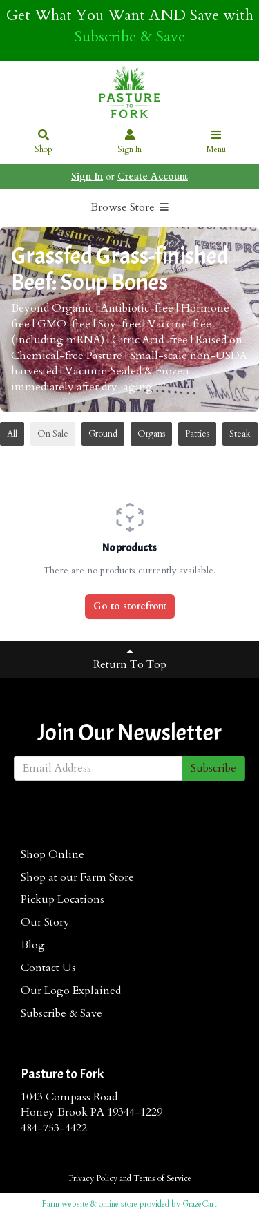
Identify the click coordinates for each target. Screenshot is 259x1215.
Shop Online (52, 854)
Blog (33, 945)
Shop (43, 143)
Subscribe (213, 768)
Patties (197, 434)
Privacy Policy (92, 1178)
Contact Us (48, 967)
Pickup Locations (62, 899)
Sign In (130, 143)
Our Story (45, 922)
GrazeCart (199, 1203)
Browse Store (129, 207)
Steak (240, 434)
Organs (151, 434)
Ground (102, 434)
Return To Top (129, 659)
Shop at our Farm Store (77, 877)
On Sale (52, 434)
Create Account (152, 176)
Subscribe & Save (130, 36)
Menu (216, 143)
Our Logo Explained (71, 990)
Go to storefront (129, 606)
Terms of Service (162, 1178)
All (12, 434)
